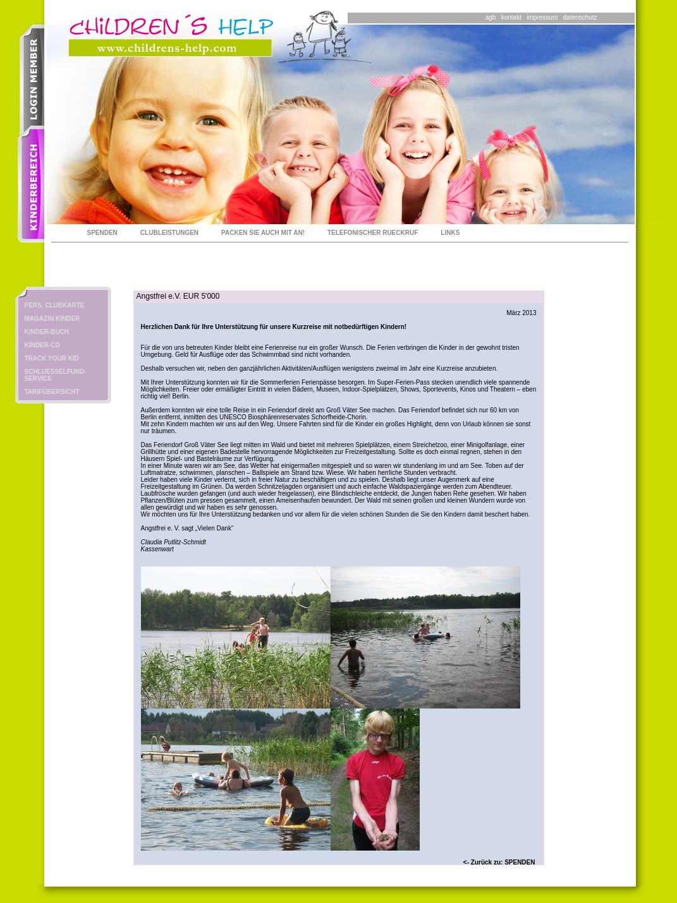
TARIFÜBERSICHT (52, 391)
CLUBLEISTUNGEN (169, 232)
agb (490, 17)
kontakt (511, 17)
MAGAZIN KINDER (52, 318)
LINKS (450, 232)
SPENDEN (102, 232)
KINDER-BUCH (47, 331)
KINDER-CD (42, 345)
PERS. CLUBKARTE (55, 305)
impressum (542, 17)
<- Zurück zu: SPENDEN (499, 862)
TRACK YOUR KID (52, 358)
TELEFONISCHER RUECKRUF (372, 232)
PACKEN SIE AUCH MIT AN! (263, 232)
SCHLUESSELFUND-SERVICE (56, 375)
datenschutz (580, 17)
